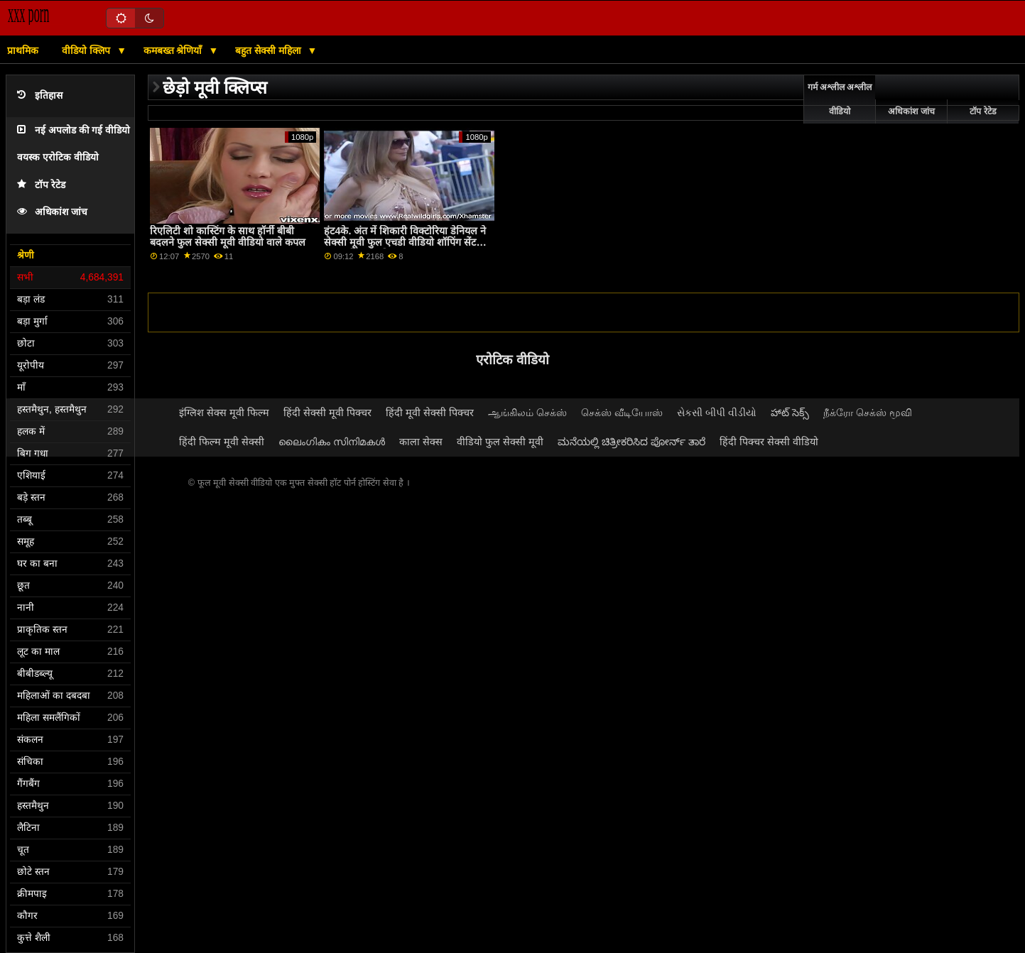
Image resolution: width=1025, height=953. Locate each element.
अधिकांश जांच (52, 212)
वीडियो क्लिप (87, 50)
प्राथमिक (22, 50)
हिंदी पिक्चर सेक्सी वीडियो (769, 441)
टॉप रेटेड (41, 185)
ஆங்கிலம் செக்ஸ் (527, 412)
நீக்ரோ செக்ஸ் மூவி (867, 412)
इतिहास (40, 95)
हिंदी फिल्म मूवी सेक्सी (221, 441)
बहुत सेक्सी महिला (269, 50)
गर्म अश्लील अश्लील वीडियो (840, 99)
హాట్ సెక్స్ (790, 412)
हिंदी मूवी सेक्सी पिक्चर (430, 412)
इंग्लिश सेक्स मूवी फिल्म (224, 412)
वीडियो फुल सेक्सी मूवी (500, 441)
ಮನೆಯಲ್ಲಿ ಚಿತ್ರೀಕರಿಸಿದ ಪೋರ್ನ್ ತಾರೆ (631, 441)
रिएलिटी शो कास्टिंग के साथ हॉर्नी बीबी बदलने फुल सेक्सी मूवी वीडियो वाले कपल (227, 237)
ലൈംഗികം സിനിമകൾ (331, 441)
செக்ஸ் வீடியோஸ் (622, 412)
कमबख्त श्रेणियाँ (174, 50)
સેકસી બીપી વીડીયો (716, 412)
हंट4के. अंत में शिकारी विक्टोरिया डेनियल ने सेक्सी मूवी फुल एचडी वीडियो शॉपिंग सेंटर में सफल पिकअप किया (406, 242)
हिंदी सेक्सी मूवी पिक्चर (327, 412)
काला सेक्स (421, 441)
